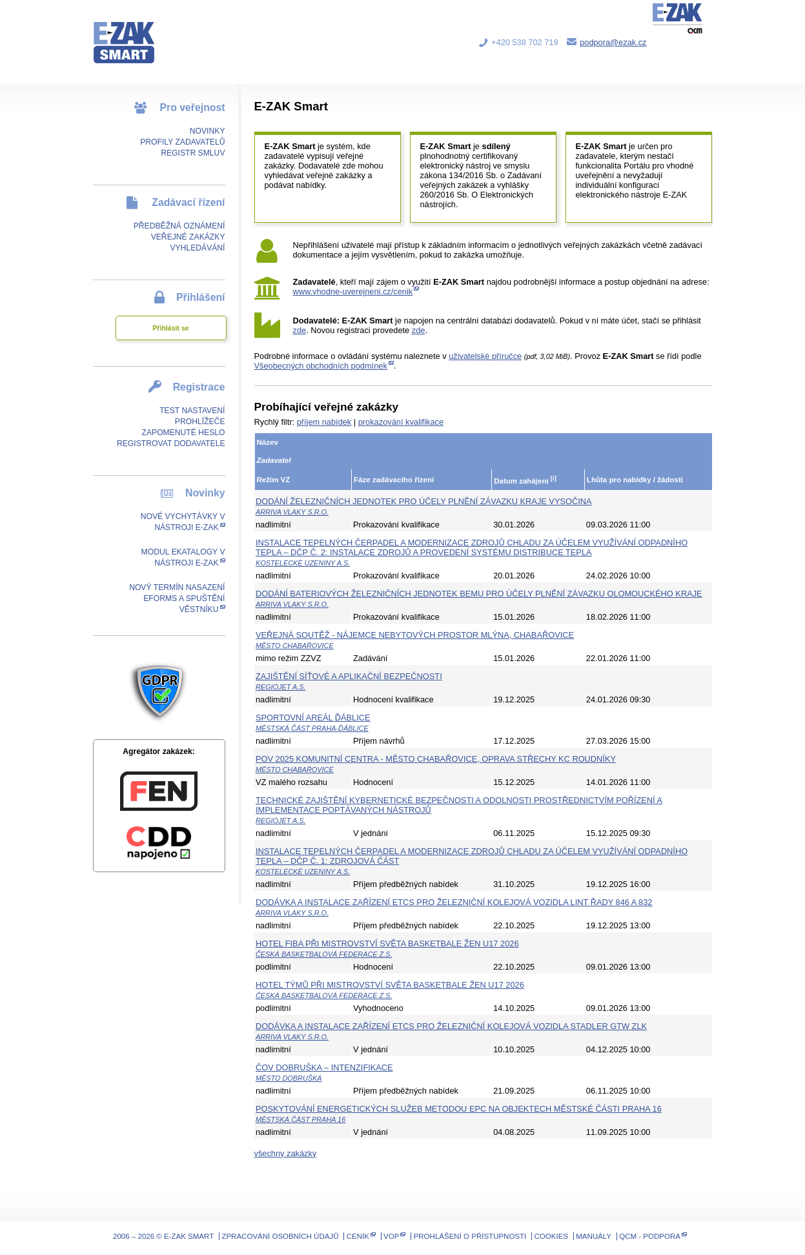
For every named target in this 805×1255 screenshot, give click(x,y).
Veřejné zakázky (188, 236)
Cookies (551, 1236)
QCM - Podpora (649, 1236)
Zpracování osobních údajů (279, 1236)
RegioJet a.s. (281, 687)
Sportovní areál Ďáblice (313, 717)
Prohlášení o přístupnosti (470, 1236)
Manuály (593, 1236)
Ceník (358, 1236)
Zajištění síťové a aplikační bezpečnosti (349, 676)
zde (300, 330)
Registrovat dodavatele (171, 443)
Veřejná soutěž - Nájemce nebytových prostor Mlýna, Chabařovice (415, 635)
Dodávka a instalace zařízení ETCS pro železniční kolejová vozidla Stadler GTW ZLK (451, 1026)
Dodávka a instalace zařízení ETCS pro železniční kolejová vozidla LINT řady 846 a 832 (454, 902)
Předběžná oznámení (179, 225)
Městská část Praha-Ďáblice (312, 728)
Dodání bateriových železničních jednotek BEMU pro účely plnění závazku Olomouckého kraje (479, 593)
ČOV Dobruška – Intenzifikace (324, 1067)
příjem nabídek (324, 422)
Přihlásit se (170, 328)
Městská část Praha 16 (300, 1119)
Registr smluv (193, 153)
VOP (391, 1236)
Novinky (207, 131)
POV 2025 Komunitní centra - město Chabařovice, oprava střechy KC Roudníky (436, 759)
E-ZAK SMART (131, 32)
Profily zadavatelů (182, 142)
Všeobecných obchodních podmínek (320, 366)
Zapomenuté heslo (183, 432)
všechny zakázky (285, 1153)
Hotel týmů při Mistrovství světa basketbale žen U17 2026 (390, 985)
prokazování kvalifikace (400, 422)
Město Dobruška (289, 1078)
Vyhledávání (197, 247)
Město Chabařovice (295, 645)
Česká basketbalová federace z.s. (324, 954)
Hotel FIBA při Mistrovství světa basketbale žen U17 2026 (387, 943)
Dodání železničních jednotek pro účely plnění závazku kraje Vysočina (424, 501)
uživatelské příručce (485, 356)
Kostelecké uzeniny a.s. (303, 563)
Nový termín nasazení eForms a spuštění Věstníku (177, 598)
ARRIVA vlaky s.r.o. (292, 512)
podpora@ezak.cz (613, 42)
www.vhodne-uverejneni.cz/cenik (353, 291)
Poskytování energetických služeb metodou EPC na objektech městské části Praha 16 (459, 1109)
